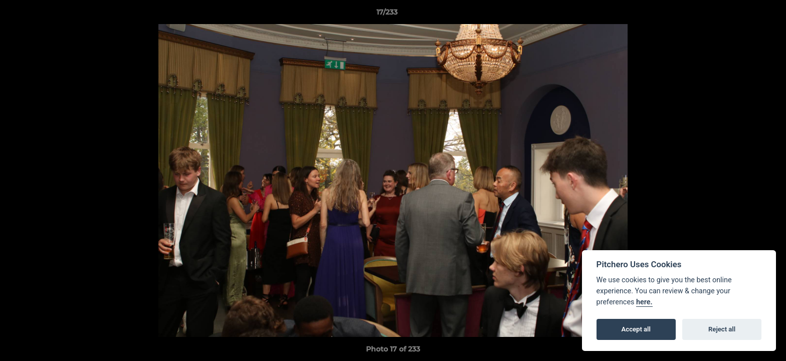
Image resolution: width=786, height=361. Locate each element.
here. (644, 302)
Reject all (721, 329)
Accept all (636, 329)
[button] (744, 14)
